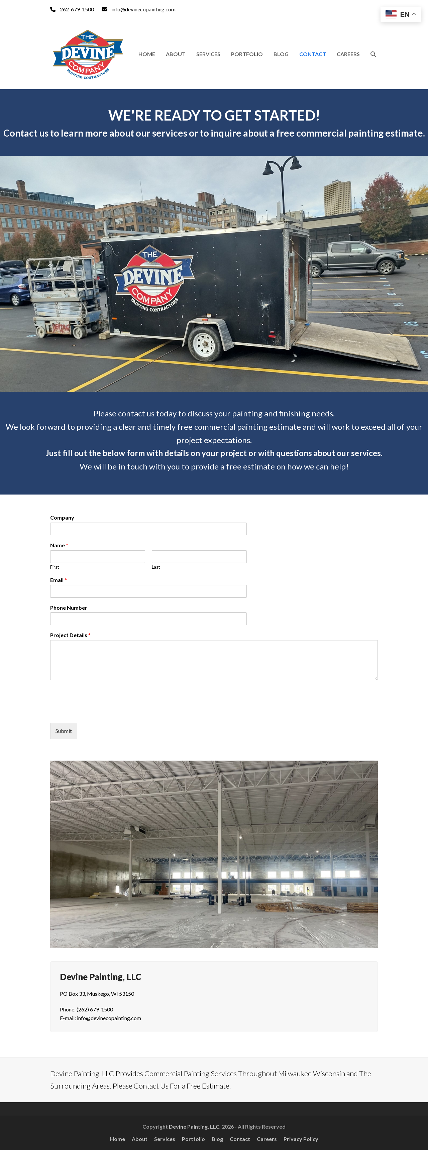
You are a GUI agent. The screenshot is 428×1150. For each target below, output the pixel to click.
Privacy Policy (301, 1139)
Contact (240, 1139)
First (54, 567)
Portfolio (193, 1139)
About (139, 1139)
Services (164, 1139)
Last (156, 567)
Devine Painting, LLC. (195, 1126)
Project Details (70, 635)
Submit (64, 731)
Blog (217, 1139)
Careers (267, 1139)
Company (62, 517)
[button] (373, 54)
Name (59, 545)
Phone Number (68, 607)
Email (58, 580)
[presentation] (101, 712)
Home (117, 1139)
